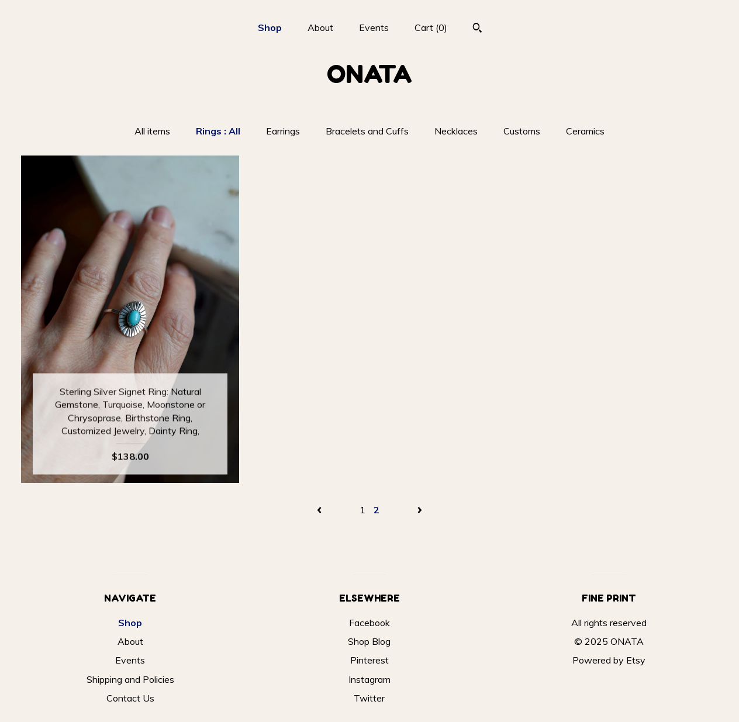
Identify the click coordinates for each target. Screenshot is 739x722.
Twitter (369, 698)
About (320, 27)
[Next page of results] (420, 510)
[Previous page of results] (320, 510)
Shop (270, 27)
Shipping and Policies (130, 679)
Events (374, 27)
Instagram (369, 679)
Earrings (283, 131)
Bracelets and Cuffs (367, 131)
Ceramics (585, 131)
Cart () (431, 27)
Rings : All (218, 131)
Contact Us (130, 698)
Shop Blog (369, 641)
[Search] (477, 29)
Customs (521, 131)
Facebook (369, 622)
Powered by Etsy (608, 660)
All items (152, 131)
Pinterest (369, 660)
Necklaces (456, 131)
